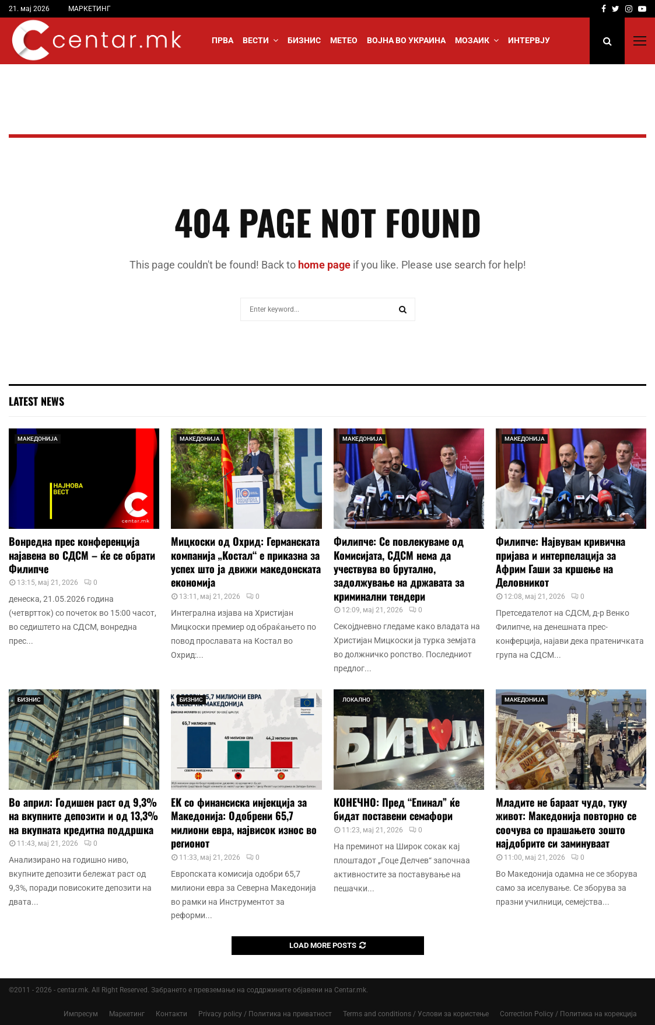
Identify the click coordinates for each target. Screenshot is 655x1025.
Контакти (171, 1014)
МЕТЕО (344, 40)
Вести (256, 40)
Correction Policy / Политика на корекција (568, 1014)
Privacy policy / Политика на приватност (265, 1014)
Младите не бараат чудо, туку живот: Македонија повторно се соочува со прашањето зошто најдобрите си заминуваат (566, 822)
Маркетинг (127, 1014)
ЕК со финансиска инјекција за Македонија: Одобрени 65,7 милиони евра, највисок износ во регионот (244, 822)
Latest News (36, 401)
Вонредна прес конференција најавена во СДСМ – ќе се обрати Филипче (82, 555)
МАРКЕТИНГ (89, 9)
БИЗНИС (304, 40)
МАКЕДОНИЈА (37, 438)
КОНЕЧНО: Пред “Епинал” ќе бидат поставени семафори (397, 808)
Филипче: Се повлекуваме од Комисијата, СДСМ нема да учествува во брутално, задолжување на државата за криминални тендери (399, 569)
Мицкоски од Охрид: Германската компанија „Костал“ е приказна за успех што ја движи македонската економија (246, 562)
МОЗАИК (472, 40)
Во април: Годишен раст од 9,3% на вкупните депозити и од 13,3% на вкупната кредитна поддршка (83, 815)
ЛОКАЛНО (356, 699)
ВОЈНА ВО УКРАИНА (406, 40)
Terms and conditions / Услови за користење (416, 1014)
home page (324, 265)
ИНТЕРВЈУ (529, 40)
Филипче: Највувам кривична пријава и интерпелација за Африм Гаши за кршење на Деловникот (560, 562)
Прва (222, 40)
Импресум (81, 1014)
